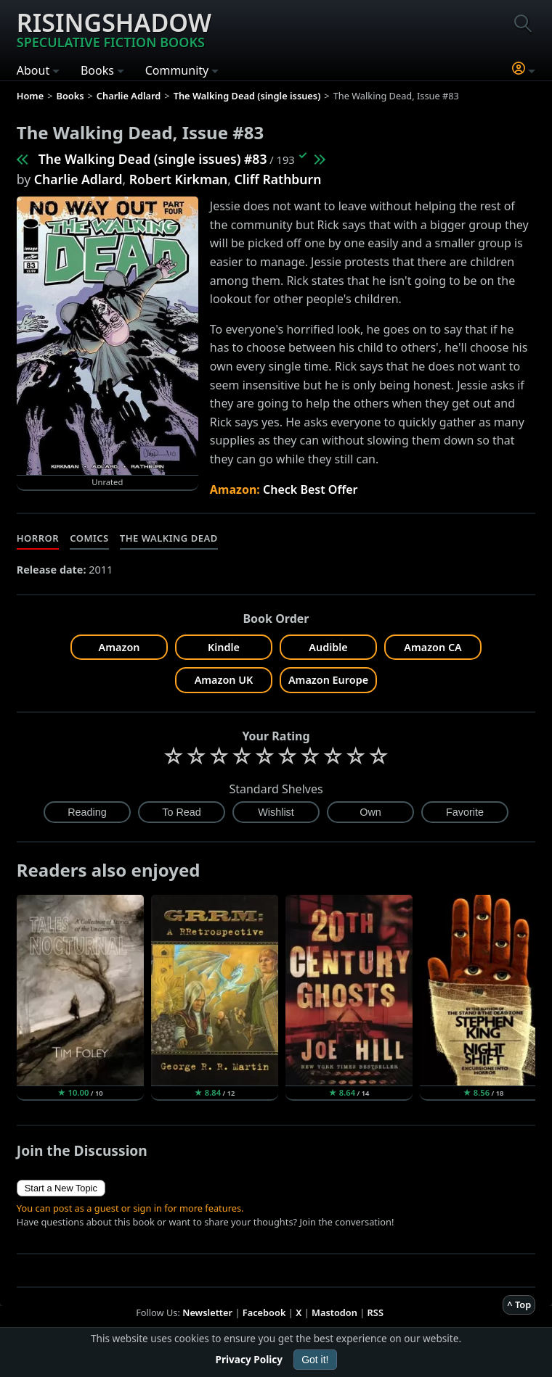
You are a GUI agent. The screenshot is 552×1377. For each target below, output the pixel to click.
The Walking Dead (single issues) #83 (152, 159)
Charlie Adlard (78, 179)
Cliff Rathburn (278, 179)
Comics (89, 538)
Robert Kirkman (178, 179)
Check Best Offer (310, 489)
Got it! (314, 1359)
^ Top (519, 1304)
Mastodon (334, 1312)
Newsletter (207, 1312)
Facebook (264, 1312)
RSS (375, 1312)
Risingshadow (114, 28)
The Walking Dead (169, 538)
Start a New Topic (61, 1188)
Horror (38, 538)
